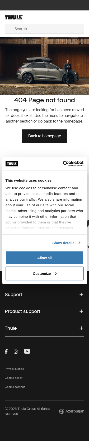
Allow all (44, 258)
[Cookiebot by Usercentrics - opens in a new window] (63, 164)
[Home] (18, 17)
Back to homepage (44, 135)
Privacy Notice (14, 369)
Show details (63, 243)
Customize (44, 273)
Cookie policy (14, 378)
